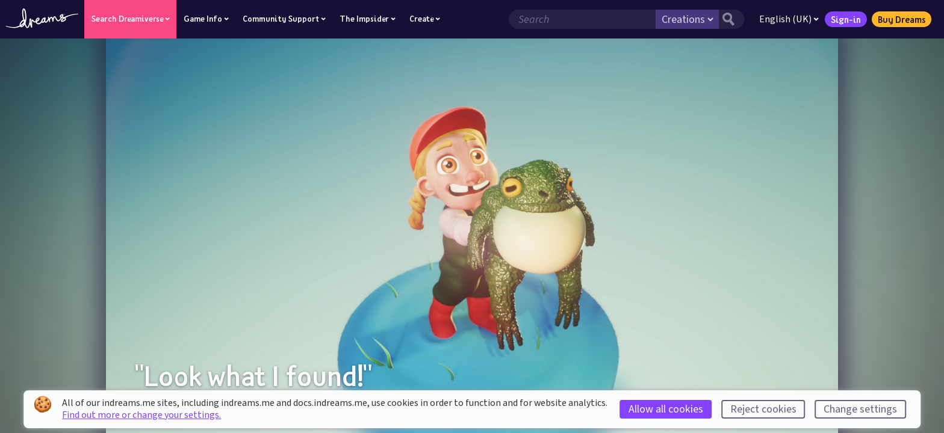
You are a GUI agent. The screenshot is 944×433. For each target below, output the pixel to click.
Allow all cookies (666, 409)
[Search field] (582, 19)
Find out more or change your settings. (141, 415)
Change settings (860, 409)
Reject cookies (763, 409)
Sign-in (846, 19)
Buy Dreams (901, 19)
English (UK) (789, 19)
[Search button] (731, 19)
